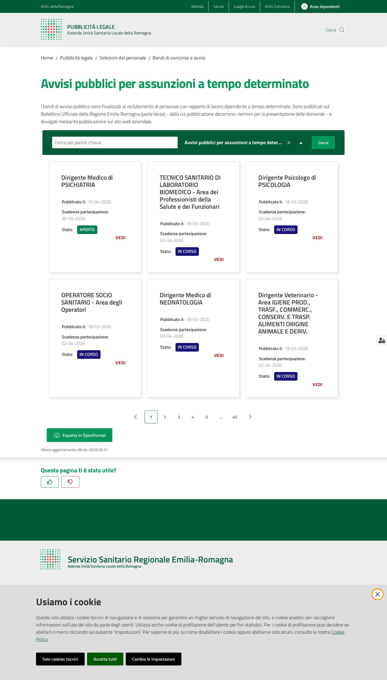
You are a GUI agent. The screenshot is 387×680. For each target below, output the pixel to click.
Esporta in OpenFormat (79, 435)
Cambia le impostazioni (153, 659)
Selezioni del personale (122, 57)
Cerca (323, 142)
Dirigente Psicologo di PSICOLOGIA (287, 181)
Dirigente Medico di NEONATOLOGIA (185, 298)
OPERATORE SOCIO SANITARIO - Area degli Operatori (91, 302)
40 (234, 417)
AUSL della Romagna (57, 6)
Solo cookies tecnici (60, 659)
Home (47, 57)
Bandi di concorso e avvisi (179, 57)
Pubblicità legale (76, 57)
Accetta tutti (105, 659)
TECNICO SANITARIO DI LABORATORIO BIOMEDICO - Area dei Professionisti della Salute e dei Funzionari (190, 192)
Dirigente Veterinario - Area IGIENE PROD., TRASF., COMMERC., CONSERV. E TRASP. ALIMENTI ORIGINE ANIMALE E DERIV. (288, 313)
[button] (339, 29)
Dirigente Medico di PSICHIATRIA (87, 181)
